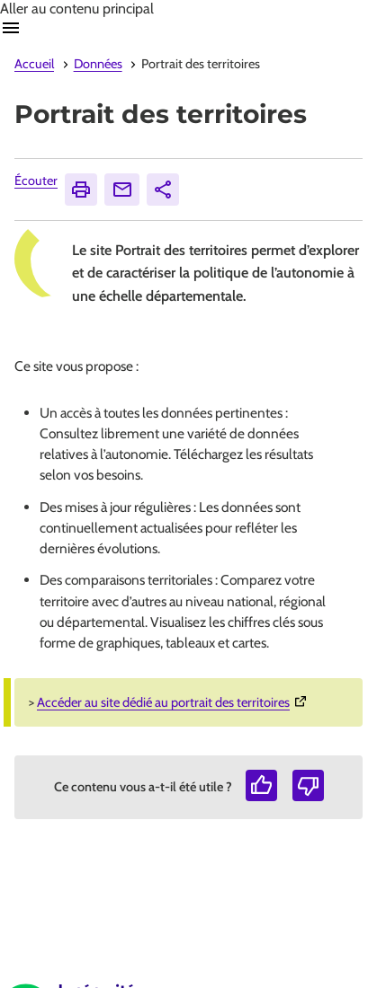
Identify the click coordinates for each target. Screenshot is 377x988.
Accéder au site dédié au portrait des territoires (174, 702)
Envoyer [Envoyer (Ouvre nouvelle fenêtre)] (125, 189)
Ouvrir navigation (11, 28)
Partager (165, 189)
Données (98, 64)
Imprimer (83, 189)
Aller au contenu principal (77, 8)
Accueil (34, 64)
